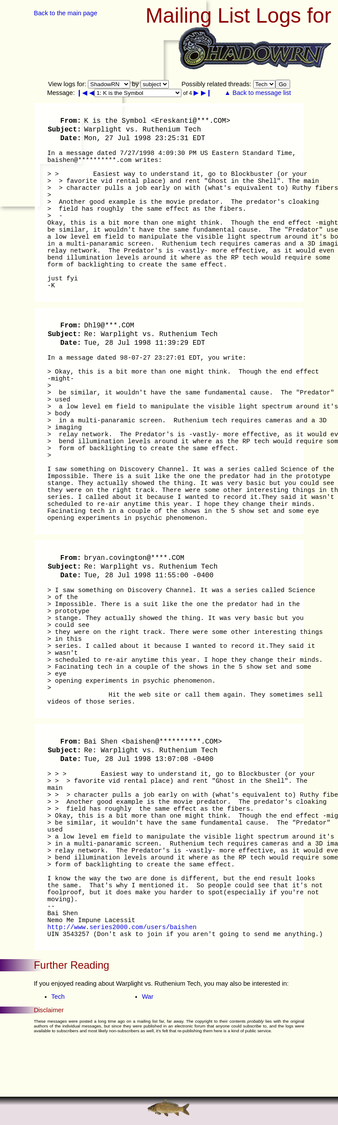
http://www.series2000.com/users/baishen (122, 927)
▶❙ (206, 92)
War (147, 996)
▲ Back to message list (257, 92)
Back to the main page (65, 13)
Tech (58, 996)
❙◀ (82, 92)
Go (283, 84)
